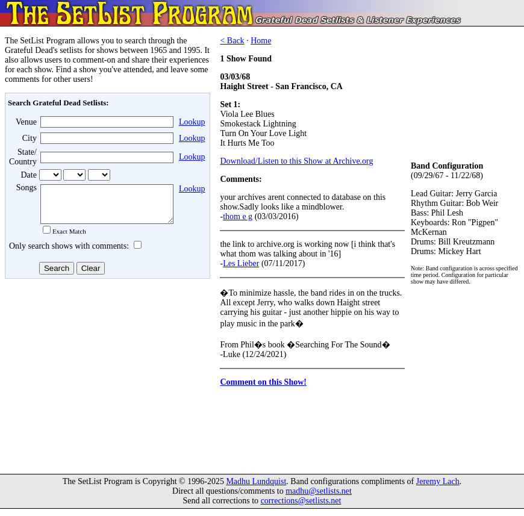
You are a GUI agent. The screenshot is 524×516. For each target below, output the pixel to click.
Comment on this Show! (263, 382)
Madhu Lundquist (256, 488)
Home (261, 40)
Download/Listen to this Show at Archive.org (296, 161)
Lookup (192, 121)
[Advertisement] (106, 378)
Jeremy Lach (438, 488)
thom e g (237, 216)
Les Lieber (241, 263)
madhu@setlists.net (318, 498)
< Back (232, 40)
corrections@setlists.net (301, 507)
